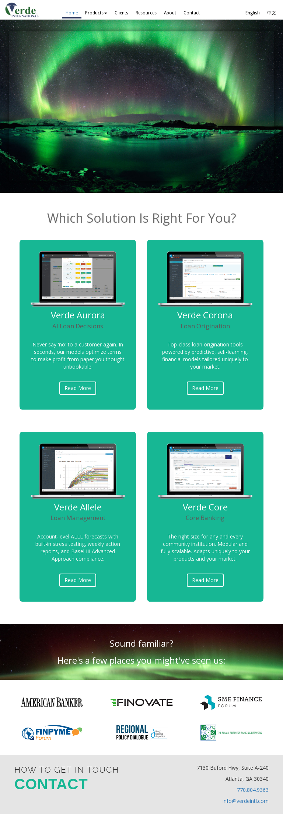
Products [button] (96, 13)
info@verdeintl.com (246, 800)
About (170, 13)
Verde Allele (77, 511)
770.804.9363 (253, 789)
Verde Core (205, 511)
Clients (121, 13)
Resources (146, 13)
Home (72, 13)
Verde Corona (205, 319)
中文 (271, 13)
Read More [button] (77, 387)
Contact (192, 13)
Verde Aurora (78, 319)
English (252, 13)
